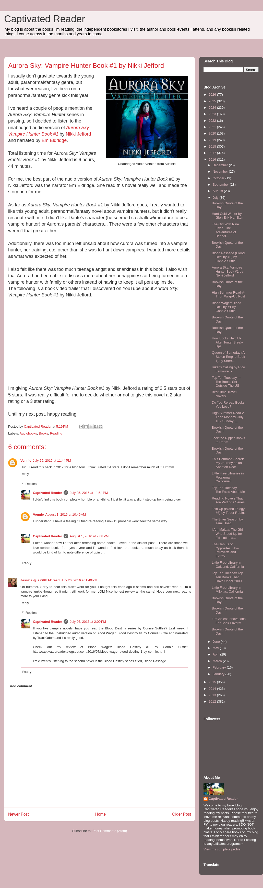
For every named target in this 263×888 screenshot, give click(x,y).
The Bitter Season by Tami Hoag (227, 521)
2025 (213, 101)
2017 (213, 153)
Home (100, 814)
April (216, 654)
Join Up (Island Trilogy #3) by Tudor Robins (228, 511)
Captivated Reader (44, 19)
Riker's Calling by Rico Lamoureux (228, 369)
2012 (213, 701)
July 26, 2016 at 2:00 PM (88, 622)
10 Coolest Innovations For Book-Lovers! (228, 621)
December (221, 165)
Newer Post (18, 814)
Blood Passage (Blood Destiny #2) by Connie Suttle (228, 257)
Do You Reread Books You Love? (228, 404)
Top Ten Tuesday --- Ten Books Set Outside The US (226, 381)
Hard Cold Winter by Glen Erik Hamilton (227, 216)
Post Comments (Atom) (109, 831)
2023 (213, 114)
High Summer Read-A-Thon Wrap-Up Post (228, 294)
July (216, 197)
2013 (213, 695)
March (218, 661)
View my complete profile (222, 849)
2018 (213, 146)
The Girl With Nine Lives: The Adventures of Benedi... (225, 230)
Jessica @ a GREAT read (39, 580)
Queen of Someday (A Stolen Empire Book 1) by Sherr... (228, 356)
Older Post (181, 814)
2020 (213, 133)
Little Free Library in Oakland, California (228, 565)
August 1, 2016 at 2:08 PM (89, 536)
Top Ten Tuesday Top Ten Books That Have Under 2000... (228, 577)
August (218, 191)
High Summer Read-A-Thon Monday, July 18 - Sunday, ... (228, 417)
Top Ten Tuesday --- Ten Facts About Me (228, 490)
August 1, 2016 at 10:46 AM (65, 514)
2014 (213, 689)
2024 (213, 107)
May (216, 648)
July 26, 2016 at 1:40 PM (79, 580)
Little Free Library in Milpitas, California (227, 590)
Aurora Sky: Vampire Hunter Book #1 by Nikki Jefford (227, 271)
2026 (213, 94)
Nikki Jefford (78, 134)
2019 (213, 140)
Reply (24, 474)
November (221, 171)
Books (43, 433)
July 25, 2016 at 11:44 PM (52, 460)
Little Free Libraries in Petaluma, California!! (228, 477)
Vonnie (25, 460)
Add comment (21, 686)
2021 (213, 127)
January (219, 674)
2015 (213, 682)
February (220, 667)
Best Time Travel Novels (224, 394)
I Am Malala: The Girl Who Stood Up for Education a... (227, 533)
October (219, 178)
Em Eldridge (54, 140)
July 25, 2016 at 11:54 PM (89, 493)
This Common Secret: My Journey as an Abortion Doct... (228, 463)
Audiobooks (28, 433)
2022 (213, 121)
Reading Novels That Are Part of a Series (228, 500)
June (217, 641)
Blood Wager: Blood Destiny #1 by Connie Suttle (226, 307)
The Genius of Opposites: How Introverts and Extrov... (225, 550)
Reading (56, 433)
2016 (213, 159)
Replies (31, 484)
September (221, 184)
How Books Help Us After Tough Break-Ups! (227, 342)
